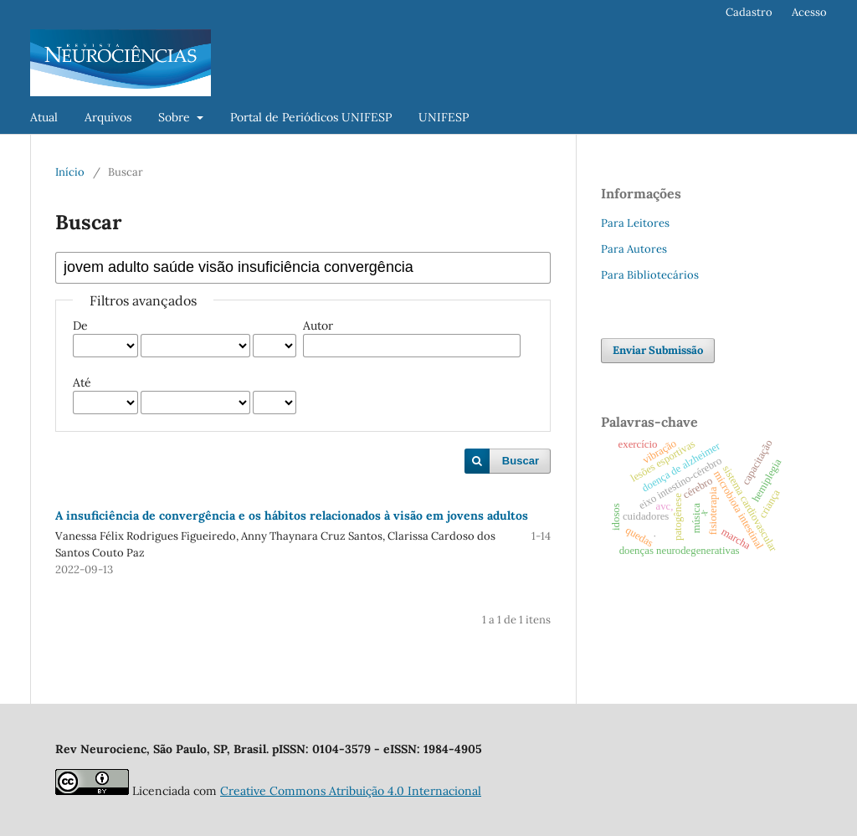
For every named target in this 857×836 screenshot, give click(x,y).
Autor (318, 325)
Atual (44, 117)
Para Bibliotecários (650, 275)
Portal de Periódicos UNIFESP (311, 117)
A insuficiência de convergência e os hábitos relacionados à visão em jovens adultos (291, 515)
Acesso (809, 12)
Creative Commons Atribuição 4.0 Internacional (350, 790)
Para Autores (634, 249)
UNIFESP (443, 117)
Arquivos (108, 117)
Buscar (520, 460)
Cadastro (749, 12)
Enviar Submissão (658, 350)
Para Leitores (635, 223)
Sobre (175, 117)
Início (70, 172)
